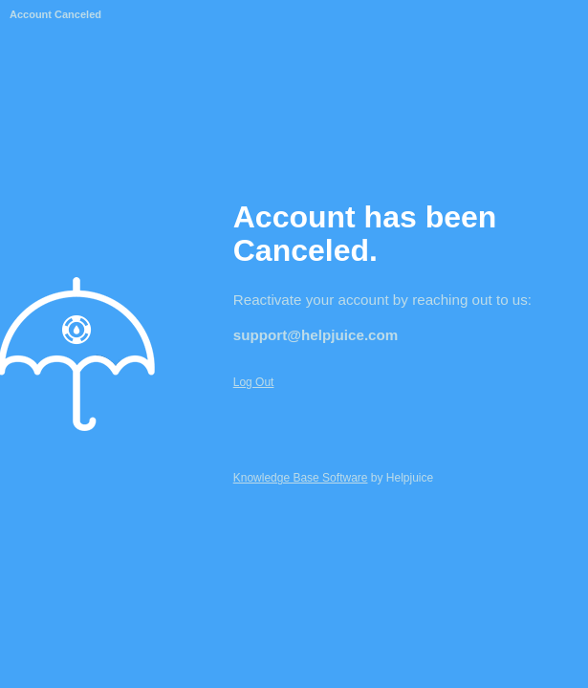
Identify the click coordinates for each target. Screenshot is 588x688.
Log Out (253, 382)
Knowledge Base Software (300, 477)
